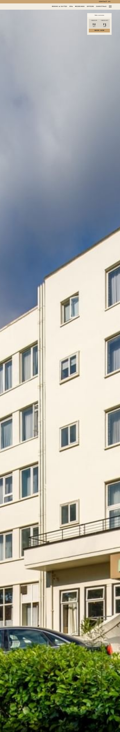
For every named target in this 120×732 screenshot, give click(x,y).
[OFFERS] (72, 6)
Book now (99, 30)
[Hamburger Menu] (110, 6)
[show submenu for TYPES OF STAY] (107, 6)
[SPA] (53, 6)
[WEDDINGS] (62, 6)
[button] (94, 23)
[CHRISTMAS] (83, 6)
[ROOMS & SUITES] (41, 6)
